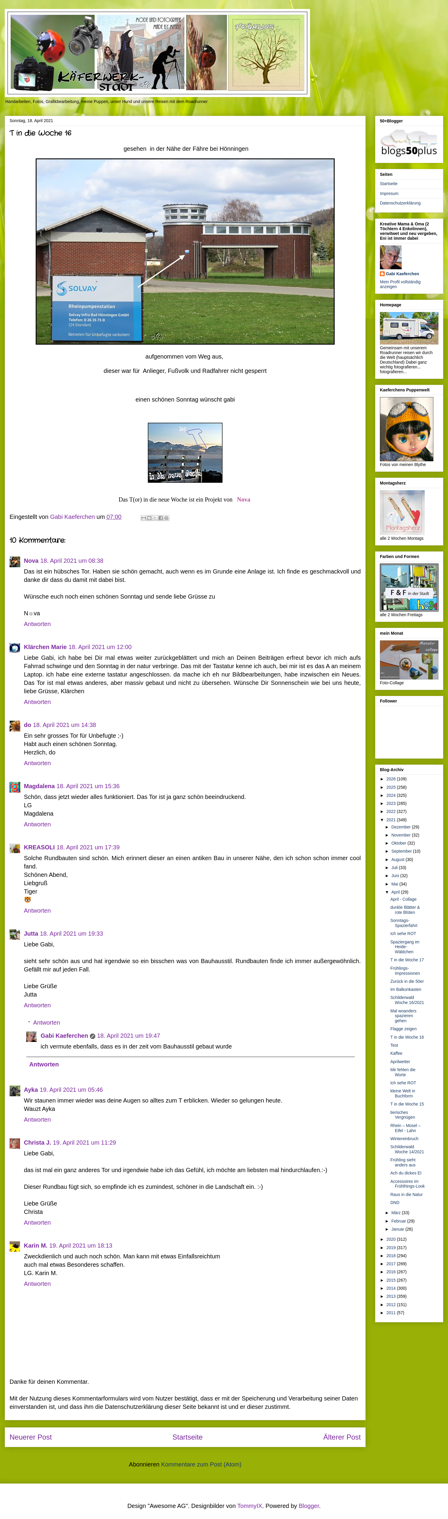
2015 (391, 1280)
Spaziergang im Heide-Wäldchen (404, 947)
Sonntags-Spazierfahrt (403, 923)
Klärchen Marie (45, 647)
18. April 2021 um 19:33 (71, 933)
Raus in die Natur (406, 1194)
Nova (243, 499)
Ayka (31, 1089)
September (402, 851)
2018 (391, 1255)
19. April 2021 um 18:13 (80, 1245)
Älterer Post (342, 1437)
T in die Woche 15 (407, 1104)
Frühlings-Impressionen (405, 971)
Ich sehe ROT (403, 933)
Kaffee (396, 1053)
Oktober (399, 843)
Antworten (37, 624)
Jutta (31, 933)
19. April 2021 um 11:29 (84, 1142)
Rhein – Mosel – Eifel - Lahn (405, 1128)
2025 (391, 787)
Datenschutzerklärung (400, 203)
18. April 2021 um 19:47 (128, 1035)
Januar (398, 1229)
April (396, 892)
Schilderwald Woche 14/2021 (407, 1149)
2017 (391, 1263)
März (396, 1212)
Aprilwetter (400, 1061)
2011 (391, 1312)
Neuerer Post (31, 1437)
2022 (391, 811)
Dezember (401, 827)
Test (394, 1045)
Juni (395, 875)
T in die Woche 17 (407, 959)
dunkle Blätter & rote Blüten (405, 910)
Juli (395, 867)
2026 (391, 779)
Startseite (187, 1437)
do (27, 725)
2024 (391, 795)
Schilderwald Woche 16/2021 (407, 1000)
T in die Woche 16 (407, 1037)
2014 (391, 1288)
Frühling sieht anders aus (402, 1162)
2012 (391, 1304)
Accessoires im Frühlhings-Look (407, 1184)
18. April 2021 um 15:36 (87, 786)
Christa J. (37, 1142)
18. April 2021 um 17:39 (87, 847)
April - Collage (403, 899)
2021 (391, 819)
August (398, 859)
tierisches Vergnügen (402, 1115)
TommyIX (249, 1506)
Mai (395, 884)
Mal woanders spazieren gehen (403, 1015)
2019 (391, 1247)
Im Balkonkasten (405, 989)
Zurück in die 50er (407, 981)
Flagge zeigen (403, 1028)
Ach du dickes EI (405, 1173)
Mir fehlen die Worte (402, 1072)
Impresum (389, 193)
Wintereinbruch (404, 1138)
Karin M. (35, 1245)
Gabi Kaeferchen (64, 1035)
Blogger (309, 1506)
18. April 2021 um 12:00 (99, 647)
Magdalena (39, 786)
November (401, 835)
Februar (399, 1221)
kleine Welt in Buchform (402, 1093)
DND (394, 1202)
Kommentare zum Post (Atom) (201, 1464)
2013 (391, 1296)
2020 (391, 1239)
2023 (391, 803)
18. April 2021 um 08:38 (71, 560)
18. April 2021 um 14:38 (64, 725)
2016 (391, 1271)
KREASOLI (39, 847)
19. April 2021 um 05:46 (71, 1089)
